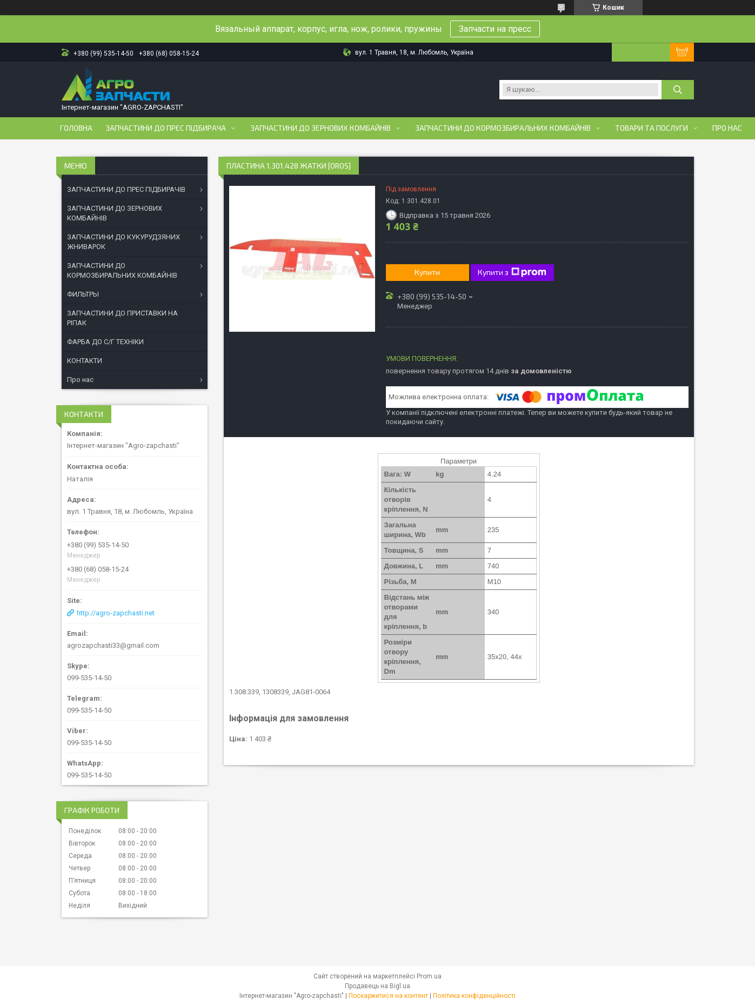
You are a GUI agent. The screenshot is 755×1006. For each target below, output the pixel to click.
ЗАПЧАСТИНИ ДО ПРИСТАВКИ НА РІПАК (122, 318)
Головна (76, 128)
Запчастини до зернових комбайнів (320, 128)
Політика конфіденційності (474, 996)
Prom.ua (429, 976)
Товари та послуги (651, 128)
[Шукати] (678, 89)
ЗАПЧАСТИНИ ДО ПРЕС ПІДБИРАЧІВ (126, 189)
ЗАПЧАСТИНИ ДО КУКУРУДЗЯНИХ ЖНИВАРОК (123, 242)
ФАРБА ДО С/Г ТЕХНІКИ (105, 342)
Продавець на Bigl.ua (377, 986)
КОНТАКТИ (84, 361)
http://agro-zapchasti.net (116, 613)
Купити (427, 272)
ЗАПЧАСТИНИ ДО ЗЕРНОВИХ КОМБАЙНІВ (114, 213)
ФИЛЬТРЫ (83, 294)
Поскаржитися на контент (388, 996)
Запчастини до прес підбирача (165, 128)
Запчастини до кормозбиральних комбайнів (503, 128)
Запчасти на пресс (495, 29)
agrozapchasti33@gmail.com (113, 645)
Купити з (512, 272)
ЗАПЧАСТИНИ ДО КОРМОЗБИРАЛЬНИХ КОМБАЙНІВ (122, 270)
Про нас (727, 128)
